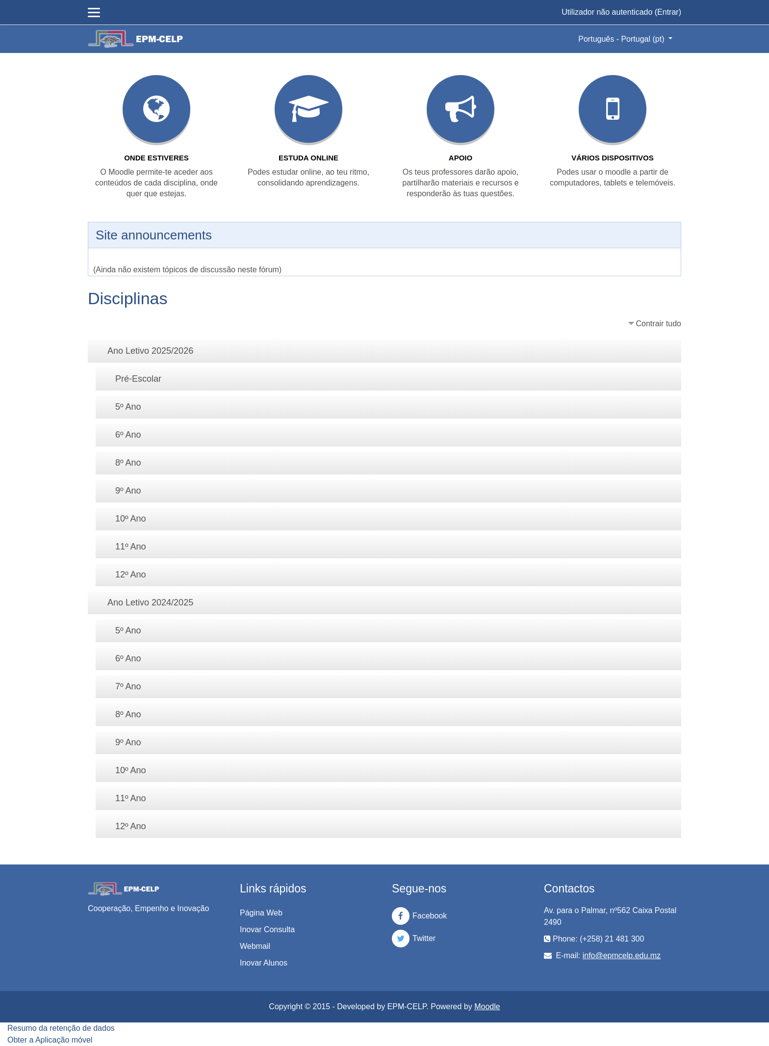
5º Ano (128, 407)
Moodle (487, 1006)
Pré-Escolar (138, 379)
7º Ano (128, 686)
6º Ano (128, 435)
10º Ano (130, 518)
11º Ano (130, 546)
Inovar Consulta (267, 929)
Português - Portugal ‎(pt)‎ (622, 39)
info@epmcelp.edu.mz (622, 955)
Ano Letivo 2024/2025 (150, 602)
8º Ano (128, 463)
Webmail (255, 946)
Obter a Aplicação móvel (49, 1040)
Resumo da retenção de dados (61, 1028)
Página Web (261, 913)
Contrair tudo (659, 323)
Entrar (668, 12)
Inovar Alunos (263, 963)
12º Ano (130, 574)
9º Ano (128, 491)
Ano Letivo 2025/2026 (150, 351)
